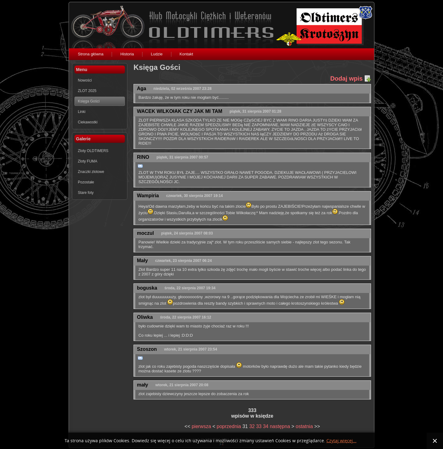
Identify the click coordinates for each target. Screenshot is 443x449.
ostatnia (304, 426)
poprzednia (229, 426)
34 (266, 426)
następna (280, 426)
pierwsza (201, 426)
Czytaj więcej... (341, 440)
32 (252, 426)
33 (258, 426)
